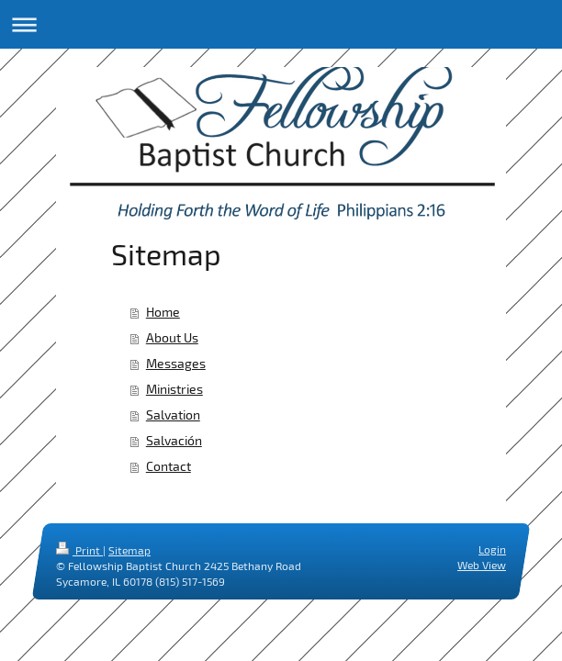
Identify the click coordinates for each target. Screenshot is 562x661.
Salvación (174, 440)
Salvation (173, 414)
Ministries (174, 389)
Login (492, 549)
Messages (176, 363)
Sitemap (129, 549)
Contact (168, 466)
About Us (172, 337)
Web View (481, 564)
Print (79, 549)
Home (163, 311)
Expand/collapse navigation (281, 24)
